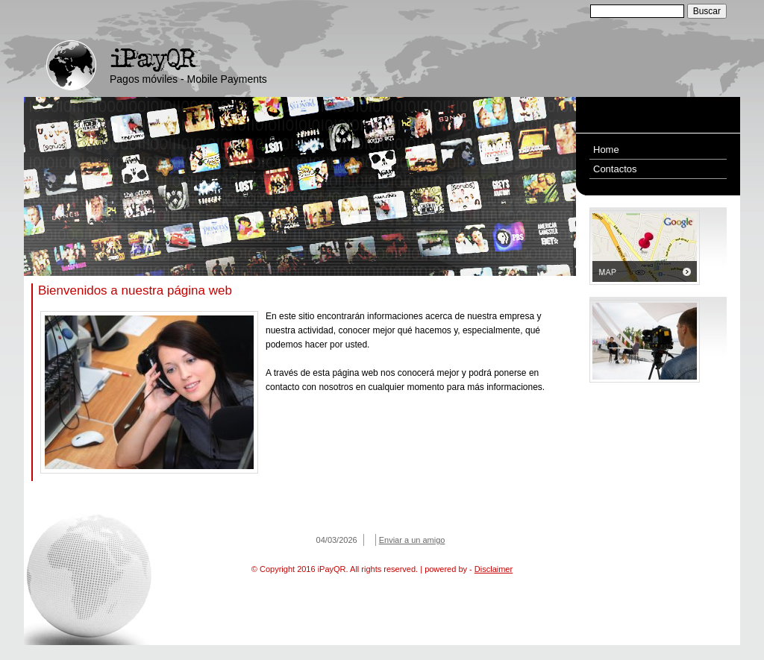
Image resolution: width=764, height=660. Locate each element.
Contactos (615, 169)
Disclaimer (494, 569)
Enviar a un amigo (412, 539)
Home (606, 149)
